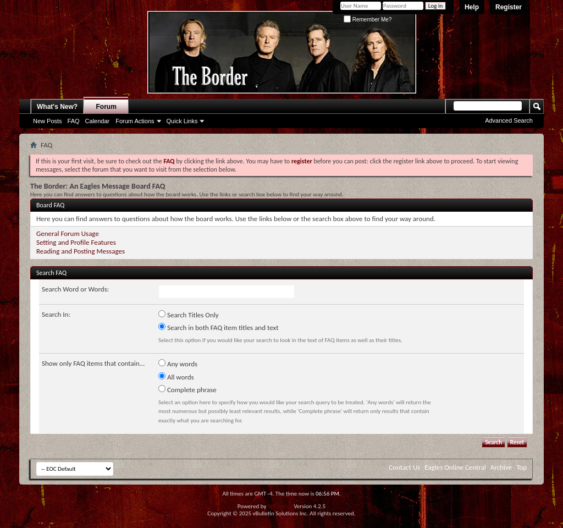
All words (176, 376)
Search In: (56, 314)
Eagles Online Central (455, 467)
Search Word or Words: (75, 289)
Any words (177, 363)
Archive (501, 467)
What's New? (57, 107)
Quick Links (182, 121)
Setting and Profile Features (76, 242)
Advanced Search (509, 120)
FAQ (74, 121)
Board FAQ (50, 205)
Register (508, 7)
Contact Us (404, 467)
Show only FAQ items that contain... (93, 363)
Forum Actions (134, 121)
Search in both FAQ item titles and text (218, 327)
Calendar (97, 121)
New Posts (47, 121)
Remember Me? (367, 19)
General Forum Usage (67, 233)
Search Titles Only (188, 314)
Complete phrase (187, 389)
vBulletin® (280, 506)
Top (521, 467)
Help (472, 7)
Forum (106, 107)
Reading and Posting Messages (80, 251)
